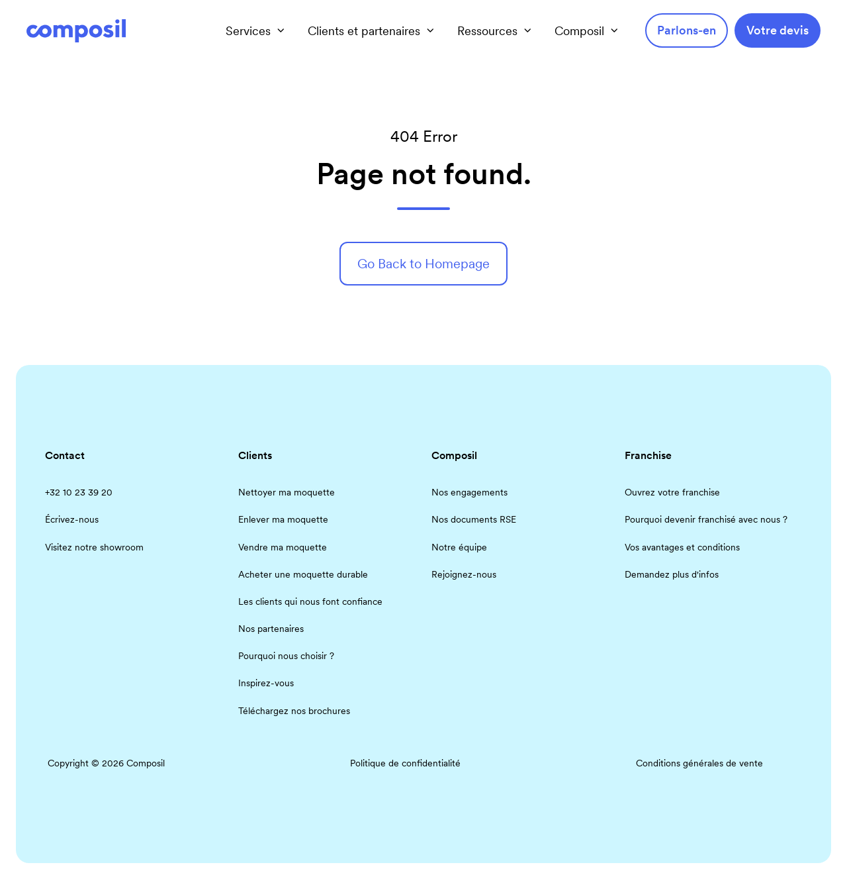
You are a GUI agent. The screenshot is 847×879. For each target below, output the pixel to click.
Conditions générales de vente (699, 763)
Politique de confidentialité (405, 763)
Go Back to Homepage (423, 264)
